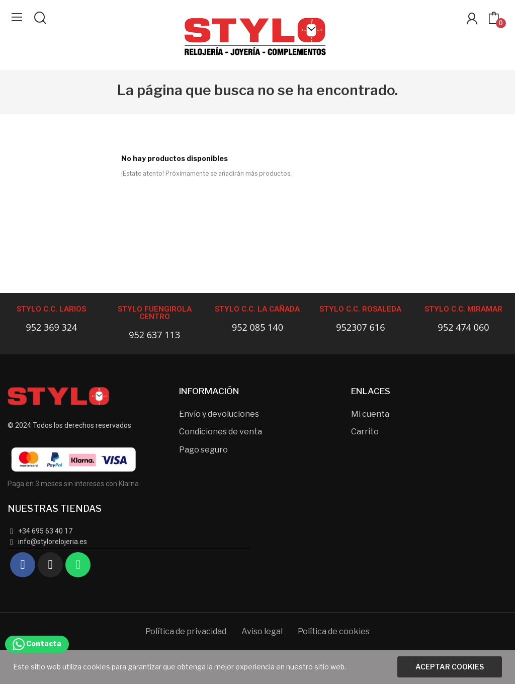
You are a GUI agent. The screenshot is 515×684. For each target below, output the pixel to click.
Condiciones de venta (220, 431)
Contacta (37, 643)
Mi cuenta (370, 414)
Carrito (365, 431)
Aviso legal (262, 631)
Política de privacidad (185, 631)
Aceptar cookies (449, 666)
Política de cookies (334, 631)
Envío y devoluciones (219, 414)
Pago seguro (203, 449)
